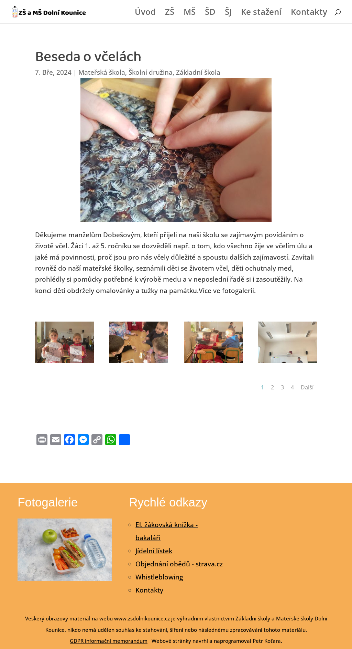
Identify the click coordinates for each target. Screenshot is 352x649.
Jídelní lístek (153, 550)
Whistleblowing (159, 577)
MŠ (190, 13)
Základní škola (198, 72)
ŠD (210, 13)
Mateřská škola (101, 72)
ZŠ (169, 13)
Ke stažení (261, 13)
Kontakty (309, 13)
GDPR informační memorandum (108, 640)
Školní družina (151, 72)
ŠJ (228, 13)
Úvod (145, 13)
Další (307, 387)
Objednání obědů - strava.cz (179, 563)
